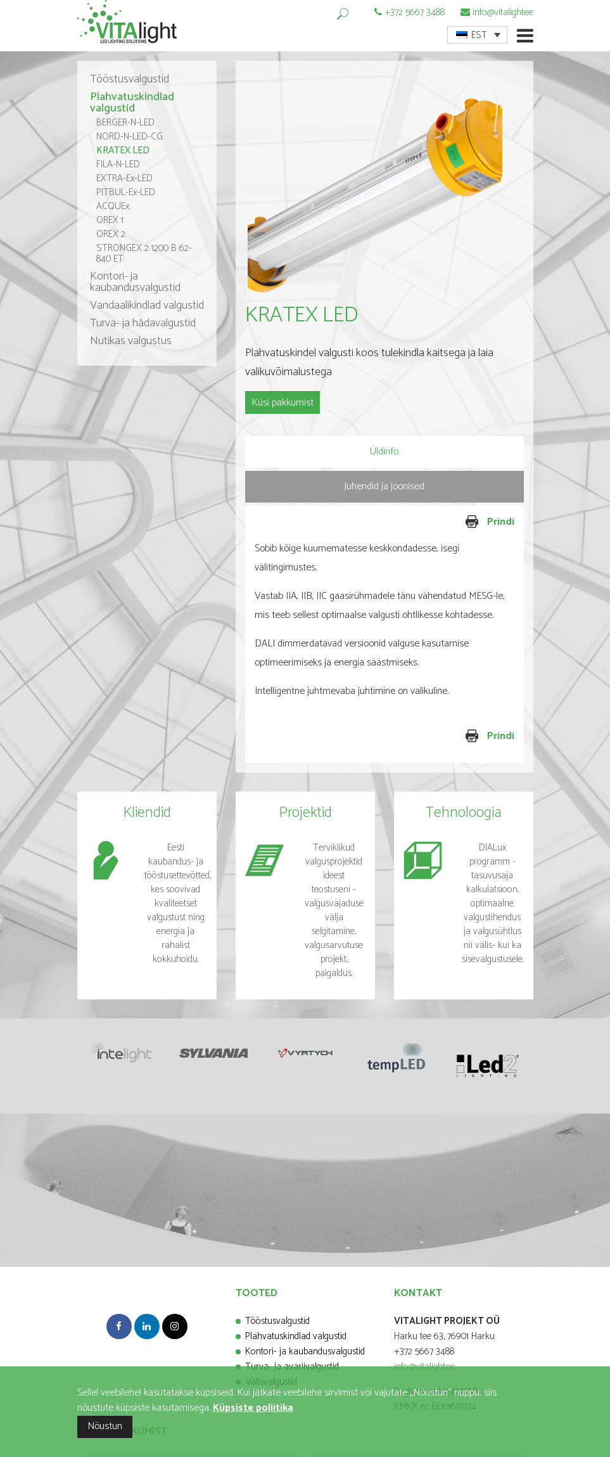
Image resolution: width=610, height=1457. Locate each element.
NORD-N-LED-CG (129, 136)
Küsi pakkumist (282, 402)
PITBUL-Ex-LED (125, 192)
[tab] (384, 452)
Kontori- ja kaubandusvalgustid (135, 282)
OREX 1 (110, 220)
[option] (384, 187)
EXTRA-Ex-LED (124, 178)
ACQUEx (112, 206)
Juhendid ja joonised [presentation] (384, 486)
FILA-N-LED (118, 164)
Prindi (451, 522)
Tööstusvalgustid (129, 79)
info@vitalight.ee (503, 12)
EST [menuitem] (479, 35)
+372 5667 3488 (414, 12)
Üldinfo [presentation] (384, 451)
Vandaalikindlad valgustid (147, 305)
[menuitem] (477, 35)
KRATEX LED (122, 150)
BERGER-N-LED (125, 123)
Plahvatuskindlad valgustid (132, 102)
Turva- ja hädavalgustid (143, 323)
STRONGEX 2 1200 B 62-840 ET (144, 253)
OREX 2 (110, 234)
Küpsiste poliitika (253, 1407)
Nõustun (104, 1426)
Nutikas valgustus (131, 340)
